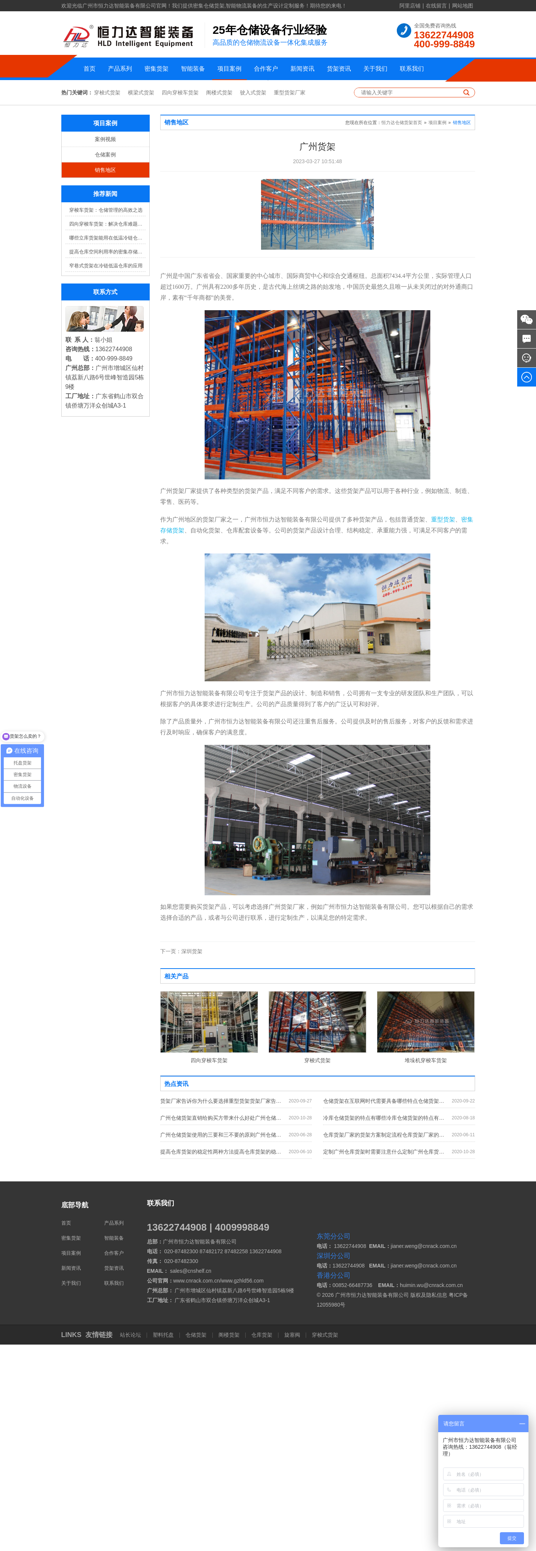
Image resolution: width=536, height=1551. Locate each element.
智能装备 (193, 68)
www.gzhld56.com (242, 1487)
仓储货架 (196, 1541)
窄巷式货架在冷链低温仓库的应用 (106, 472)
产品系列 (120, 68)
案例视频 (105, 346)
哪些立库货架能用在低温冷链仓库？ (107, 444)
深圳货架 (181, 1158)
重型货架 (443, 726)
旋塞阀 (292, 1541)
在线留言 (436, 6)
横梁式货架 (141, 299)
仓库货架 (262, 1541)
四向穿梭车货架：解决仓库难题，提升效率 (107, 431)
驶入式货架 (253, 299)
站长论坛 (131, 1541)
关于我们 (375, 68)
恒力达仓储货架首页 (401, 329)
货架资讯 (339, 68)
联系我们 (412, 68)
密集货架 (156, 68)
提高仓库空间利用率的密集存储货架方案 (107, 458)
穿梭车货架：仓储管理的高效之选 (106, 417)
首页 (90, 68)
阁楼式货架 (219, 299)
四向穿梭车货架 (180, 299)
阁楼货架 (229, 1541)
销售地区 (105, 377)
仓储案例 (105, 361)
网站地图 (462, 6)
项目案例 (229, 68)
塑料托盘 (163, 1541)
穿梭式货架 (107, 299)
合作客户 (266, 68)
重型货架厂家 (289, 299)
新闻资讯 (302, 68)
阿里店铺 (410, 6)
